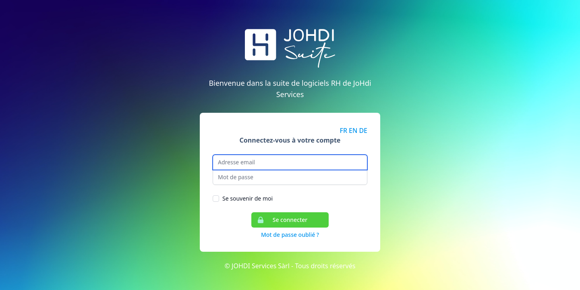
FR (344, 130)
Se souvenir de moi (247, 198)
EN (353, 130)
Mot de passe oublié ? (290, 234)
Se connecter (279, 220)
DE (363, 130)
